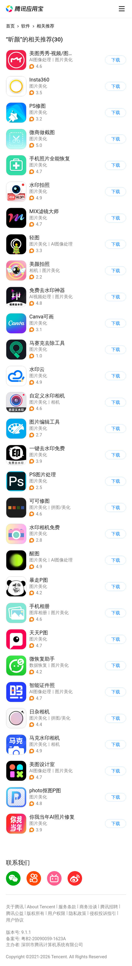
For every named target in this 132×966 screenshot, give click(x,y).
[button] (24, 8)
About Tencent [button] (41, 906)
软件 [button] (25, 26)
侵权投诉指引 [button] (103, 913)
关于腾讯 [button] (15, 906)
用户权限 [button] (56, 913)
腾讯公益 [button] (15, 913)
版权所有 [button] (35, 913)
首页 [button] (10, 26)
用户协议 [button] (15, 920)
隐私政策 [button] (77, 913)
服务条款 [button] (67, 906)
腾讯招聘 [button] (109, 906)
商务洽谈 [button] (88, 906)
